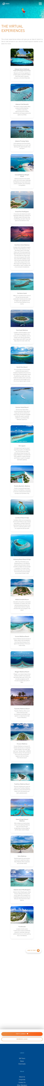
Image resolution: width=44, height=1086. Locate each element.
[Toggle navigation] (40, 3)
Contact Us (22, 1082)
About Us (22, 1077)
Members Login (22, 1039)
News (22, 1061)
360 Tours (22, 1058)
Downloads (22, 1064)
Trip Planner (22, 1034)
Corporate (22, 1079)
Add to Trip (34, 950)
